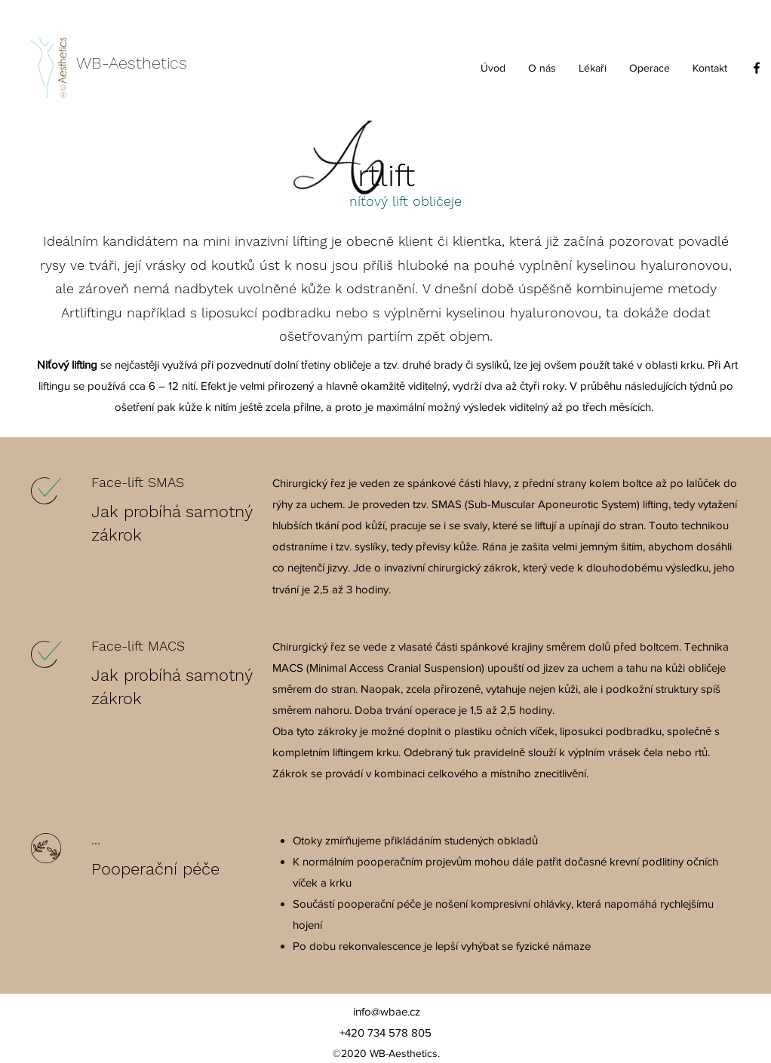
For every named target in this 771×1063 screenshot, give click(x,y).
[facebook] (756, 67)
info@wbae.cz (386, 1011)
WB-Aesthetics (131, 63)
